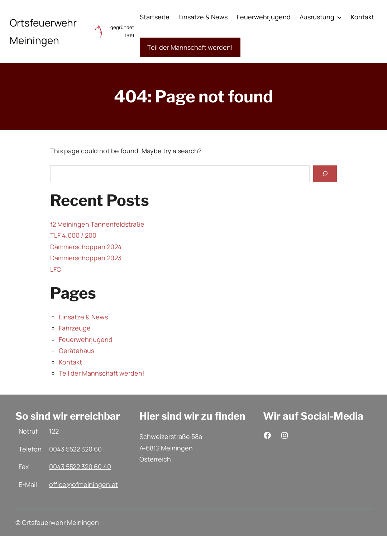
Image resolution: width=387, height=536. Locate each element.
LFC (55, 269)
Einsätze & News (83, 317)
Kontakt (70, 362)
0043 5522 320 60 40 (80, 466)
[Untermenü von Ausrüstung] (339, 17)
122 (54, 431)
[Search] (325, 173)
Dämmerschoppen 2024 (86, 246)
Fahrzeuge (75, 328)
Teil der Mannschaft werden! (190, 47)
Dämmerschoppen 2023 (85, 257)
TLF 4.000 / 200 (73, 235)
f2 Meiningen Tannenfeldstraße (97, 224)
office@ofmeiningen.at (83, 484)
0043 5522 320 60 (75, 449)
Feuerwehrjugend (86, 339)
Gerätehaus (76, 350)
